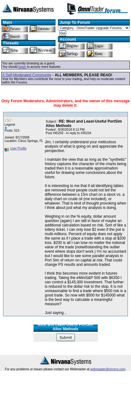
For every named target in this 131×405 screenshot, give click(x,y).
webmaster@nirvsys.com (107, 369)
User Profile (18, 148)
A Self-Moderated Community (26, 75)
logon (22, 66)
